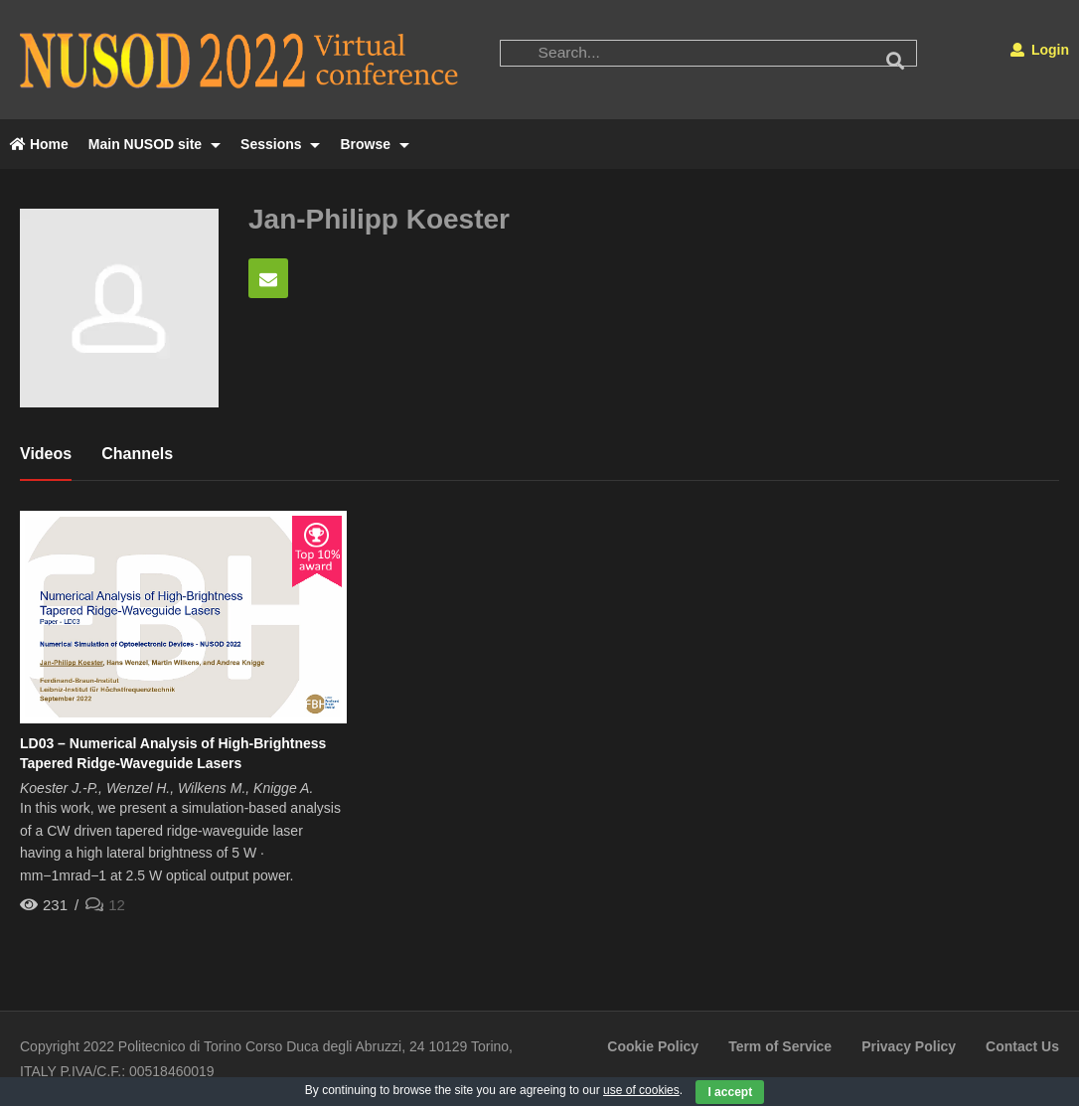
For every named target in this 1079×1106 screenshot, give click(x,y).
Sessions (280, 144)
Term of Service (780, 1046)
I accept (729, 1092)
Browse (374, 144)
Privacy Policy (908, 1046)
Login (1039, 50)
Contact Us (1022, 1046)
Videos (46, 453)
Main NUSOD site (154, 144)
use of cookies (641, 1090)
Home (39, 144)
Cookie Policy (652, 1046)
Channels (137, 453)
